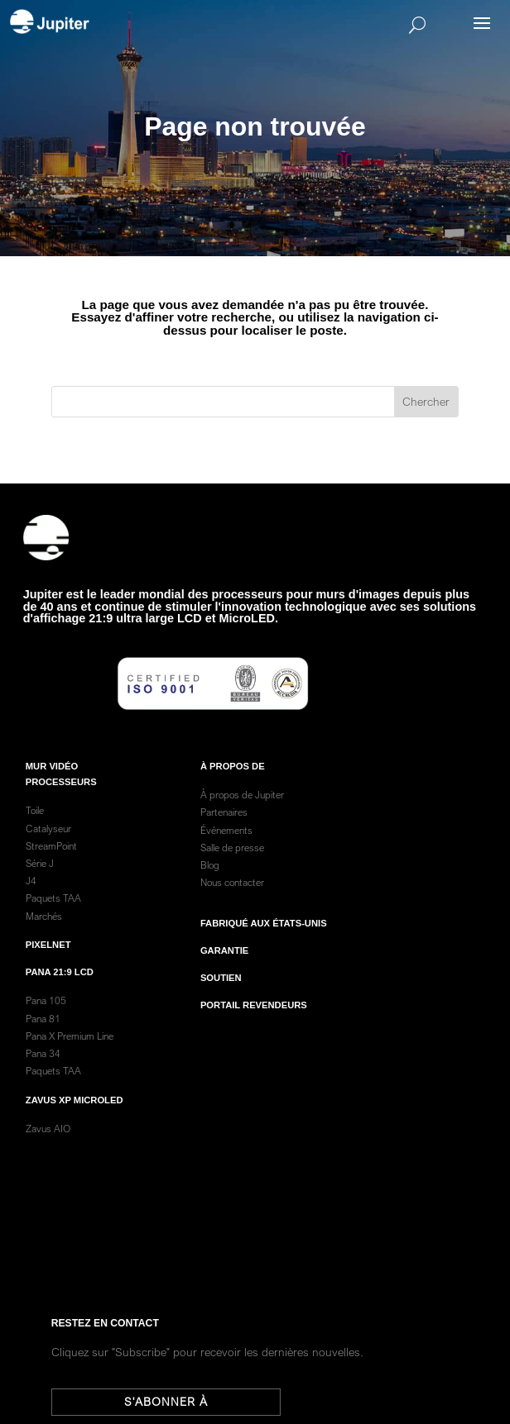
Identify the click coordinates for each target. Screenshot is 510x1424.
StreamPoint (51, 861)
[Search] (279, 25)
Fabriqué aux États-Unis (263, 938)
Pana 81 (44, 1033)
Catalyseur (48, 843)
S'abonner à (175, 1401)
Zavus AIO (48, 1144)
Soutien (221, 993)
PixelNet (48, 960)
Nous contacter (232, 898)
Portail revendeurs (253, 1021)
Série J (40, 879)
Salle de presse (232, 863)
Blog (209, 880)
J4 (31, 896)
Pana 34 (43, 1069)
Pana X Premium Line (69, 1051)
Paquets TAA (53, 913)
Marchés (44, 931)
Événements (226, 845)
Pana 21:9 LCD (60, 988)
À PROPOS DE (232, 782)
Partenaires (224, 828)
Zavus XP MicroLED (74, 1115)
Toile (35, 826)
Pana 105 (46, 1016)
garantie (224, 966)
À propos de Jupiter (242, 810)
